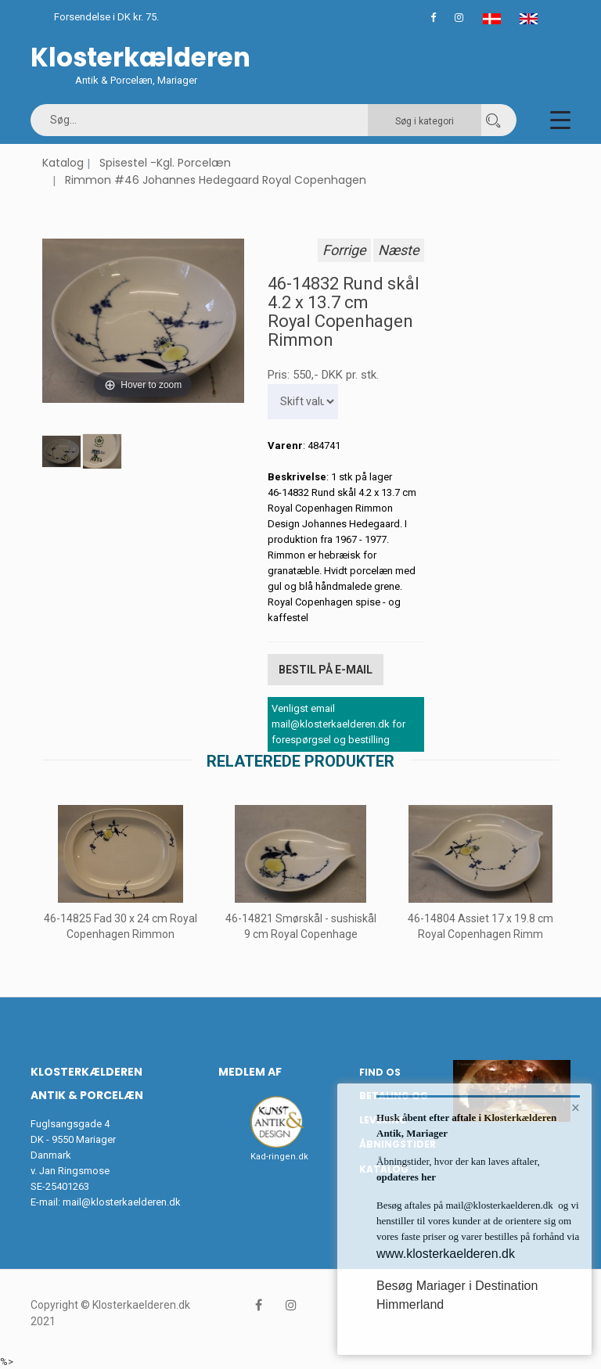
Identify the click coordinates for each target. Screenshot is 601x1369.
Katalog (63, 163)
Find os (380, 1072)
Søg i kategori (424, 121)
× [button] (575, 1108)
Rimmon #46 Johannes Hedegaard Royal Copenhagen (215, 180)
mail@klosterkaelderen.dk (122, 1201)
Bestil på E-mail (325, 669)
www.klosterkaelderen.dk (445, 1253)
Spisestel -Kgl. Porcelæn (165, 163)
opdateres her (406, 1177)
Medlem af (250, 1072)
